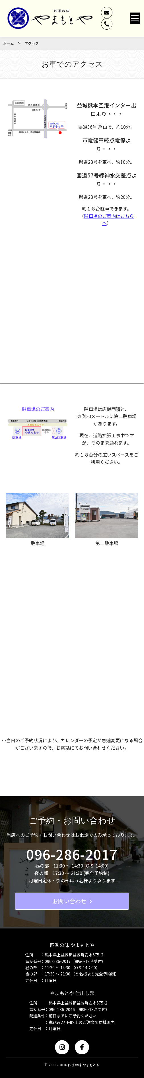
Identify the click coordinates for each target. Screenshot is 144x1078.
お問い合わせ (72, 901)
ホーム (8, 43)
